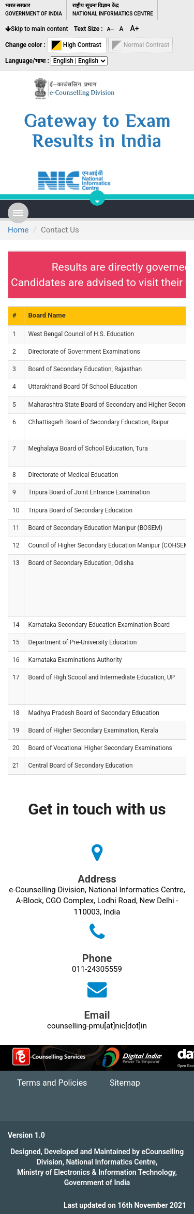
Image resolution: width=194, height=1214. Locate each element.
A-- (111, 29)
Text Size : (88, 28)
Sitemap (125, 1083)
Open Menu (18, 213)
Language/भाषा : (27, 60)
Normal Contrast (141, 45)
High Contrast (77, 45)
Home (18, 230)
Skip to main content (36, 28)
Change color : (25, 44)
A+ (134, 28)
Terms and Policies (52, 1083)
